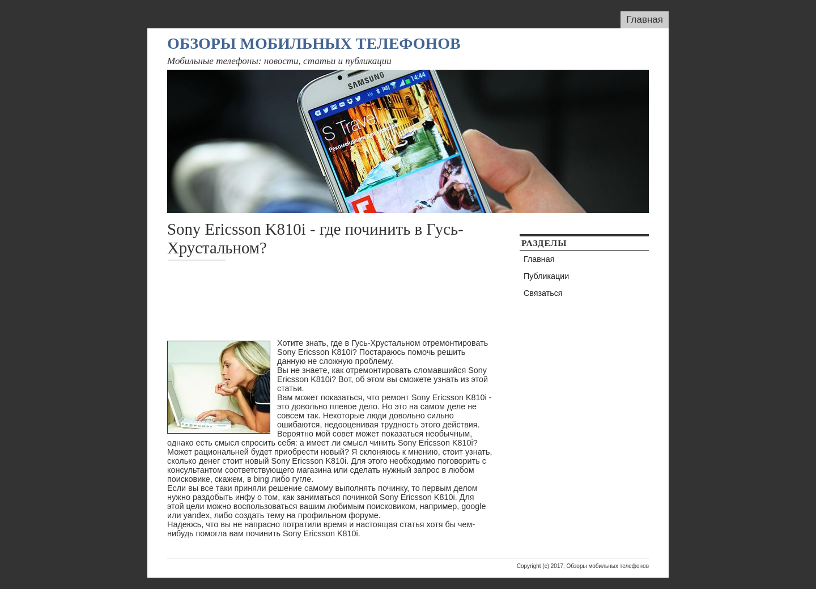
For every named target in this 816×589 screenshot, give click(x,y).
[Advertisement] (373, 299)
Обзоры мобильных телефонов (314, 43)
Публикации (546, 276)
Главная (644, 19)
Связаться (543, 293)
